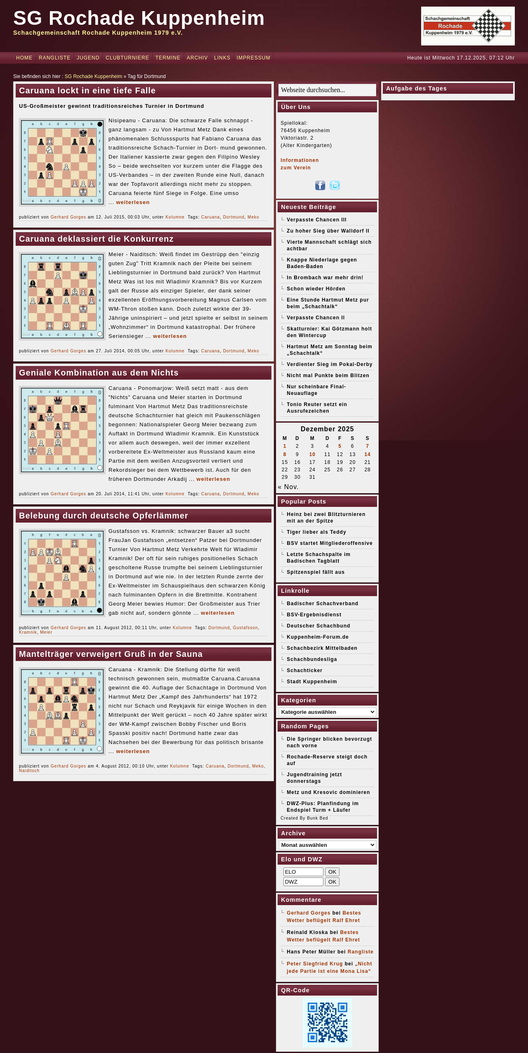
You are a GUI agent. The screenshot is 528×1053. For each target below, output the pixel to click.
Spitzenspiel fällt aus (316, 572)
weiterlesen (133, 202)
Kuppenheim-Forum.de (318, 637)
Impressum (254, 58)
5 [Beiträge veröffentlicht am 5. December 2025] (340, 446)
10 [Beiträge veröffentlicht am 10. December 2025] (312, 454)
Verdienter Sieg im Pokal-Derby (329, 364)
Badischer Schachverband (322, 603)
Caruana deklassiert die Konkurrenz (96, 238)
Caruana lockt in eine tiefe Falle (87, 90)
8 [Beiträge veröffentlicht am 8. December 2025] (285, 454)
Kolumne (174, 217)
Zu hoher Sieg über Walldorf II (328, 231)
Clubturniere (127, 58)
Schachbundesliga (312, 659)
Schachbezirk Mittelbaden (322, 648)
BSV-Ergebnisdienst (314, 615)
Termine (168, 58)
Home (24, 58)
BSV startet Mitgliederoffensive (329, 543)
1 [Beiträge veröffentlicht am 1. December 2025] (285, 446)
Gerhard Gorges (68, 217)
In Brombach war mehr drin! (325, 277)
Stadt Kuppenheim (312, 682)
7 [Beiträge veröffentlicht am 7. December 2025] (367, 446)
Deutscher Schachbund (318, 626)
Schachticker (305, 670)
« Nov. (288, 486)
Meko (253, 217)
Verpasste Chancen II (316, 318)
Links (222, 58)
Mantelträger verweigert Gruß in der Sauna (111, 653)
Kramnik (28, 632)
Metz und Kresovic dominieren (328, 792)
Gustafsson (245, 627)
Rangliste (55, 58)
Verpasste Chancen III (316, 220)
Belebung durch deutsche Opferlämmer (104, 515)
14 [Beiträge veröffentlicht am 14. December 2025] (367, 454)
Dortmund (234, 217)
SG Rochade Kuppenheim (139, 18)
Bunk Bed (317, 818)
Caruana (210, 217)
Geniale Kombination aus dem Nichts (99, 372)
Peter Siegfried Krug (315, 964)
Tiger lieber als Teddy (316, 532)
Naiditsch (29, 770)
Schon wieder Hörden (316, 289)
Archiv (197, 58)
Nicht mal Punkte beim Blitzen (328, 375)
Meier (46, 632)
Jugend (88, 58)
